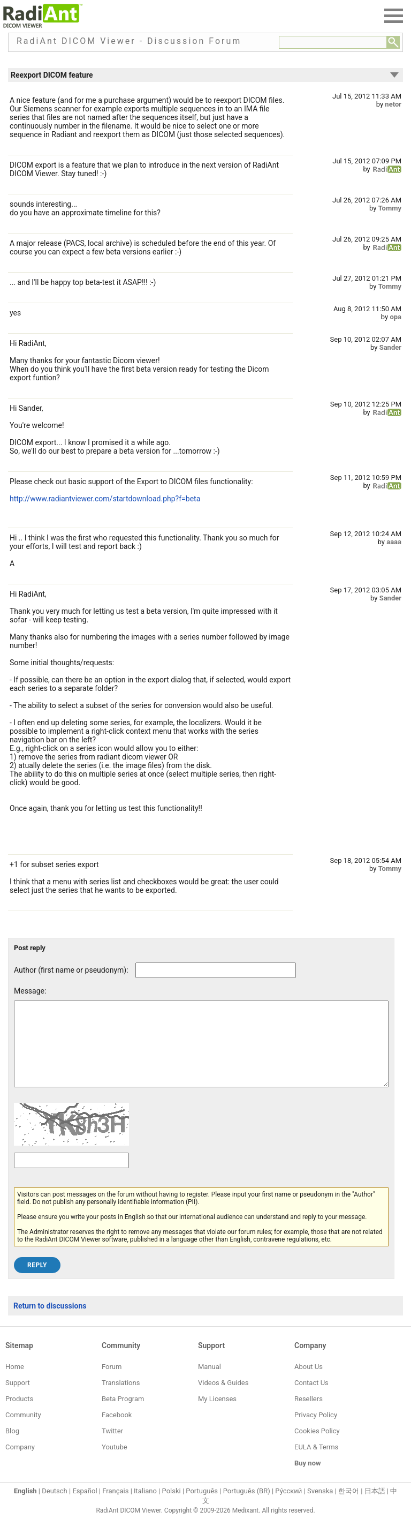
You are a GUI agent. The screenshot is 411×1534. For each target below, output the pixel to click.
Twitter (112, 1447)
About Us (308, 1383)
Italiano (145, 1507)
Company (20, 1463)
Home (14, 1383)
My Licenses (217, 1415)
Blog (12, 1447)
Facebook (117, 1431)
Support (17, 1399)
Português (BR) (246, 1507)
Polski (171, 1507)
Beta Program (123, 1415)
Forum (111, 1383)
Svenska (320, 1507)
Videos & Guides (223, 1399)
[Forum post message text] (201, 1052)
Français (115, 1507)
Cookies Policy (317, 1447)
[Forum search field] (333, 42)
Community (23, 1431)
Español (84, 1507)
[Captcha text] (71, 1176)
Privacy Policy (315, 1431)
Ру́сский (288, 1507)
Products (19, 1415)
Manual (209, 1383)
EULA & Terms (316, 1463)
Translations (121, 1399)
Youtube (114, 1463)
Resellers (308, 1415)
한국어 (348, 1507)
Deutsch (54, 1507)
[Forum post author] (215, 970)
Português (202, 1507)
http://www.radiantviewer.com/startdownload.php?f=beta (105, 498)
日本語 (374, 1507)
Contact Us (311, 1399)
